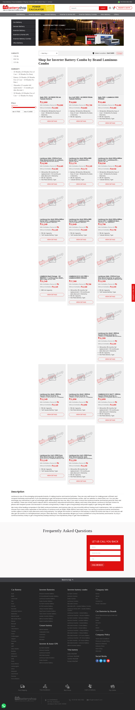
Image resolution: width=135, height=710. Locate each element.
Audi (12, 594)
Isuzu (12, 661)
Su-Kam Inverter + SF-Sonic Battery (78, 640)
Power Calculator (101, 604)
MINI (12, 644)
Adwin (97, 628)
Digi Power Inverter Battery (47, 611)
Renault (13, 624)
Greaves (42, 637)
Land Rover (14, 674)
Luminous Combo (73, 601)
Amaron (98, 618)
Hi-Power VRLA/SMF (73, 656)
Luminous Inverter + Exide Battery (78, 613)
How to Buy (99, 649)
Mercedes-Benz (16, 619)
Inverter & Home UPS (67, 14)
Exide (97, 620)
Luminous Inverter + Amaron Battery (78, 615)
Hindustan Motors (16, 611)
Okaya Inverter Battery (46, 609)
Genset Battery (50, 14)
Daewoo (14, 654)
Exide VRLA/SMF (72, 654)
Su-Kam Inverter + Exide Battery (77, 628)
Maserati (14, 671)
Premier (13, 676)
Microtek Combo (73, 604)
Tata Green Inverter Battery (47, 614)
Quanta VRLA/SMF (73, 659)
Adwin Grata (99, 630)
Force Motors (15, 679)
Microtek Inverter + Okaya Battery (78, 633)
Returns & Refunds (101, 644)
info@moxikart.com (95, 700)
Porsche (13, 641)
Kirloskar (41, 639)
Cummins (42, 634)
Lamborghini (15, 666)
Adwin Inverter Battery (46, 621)
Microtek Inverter (44, 655)
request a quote (124, 8)
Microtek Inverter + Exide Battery (77, 625)
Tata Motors (15, 629)
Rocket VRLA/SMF (73, 661)
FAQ (97, 599)
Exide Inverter (43, 660)
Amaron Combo (72, 596)
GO (97, 625)
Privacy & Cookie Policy (103, 641)
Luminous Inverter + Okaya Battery (78, 630)
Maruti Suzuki (15, 616)
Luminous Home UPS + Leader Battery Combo (79, 609)
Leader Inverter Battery (46, 616)
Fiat (12, 601)
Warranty (98, 651)
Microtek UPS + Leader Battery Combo (79, 606)
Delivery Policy (100, 646)
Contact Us (99, 601)
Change (119, 53)
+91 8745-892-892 (125, 2)
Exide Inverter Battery (45, 601)
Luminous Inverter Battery (47, 599)
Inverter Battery (35, 14)
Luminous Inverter (44, 653)
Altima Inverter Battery (46, 619)
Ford (12, 604)
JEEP (12, 646)
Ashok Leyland (43, 629)
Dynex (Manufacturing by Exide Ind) (106, 615)
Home (44, 29)
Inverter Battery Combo (88, 14)
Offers (116, 14)
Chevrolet (14, 599)
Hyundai (13, 609)
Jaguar (13, 639)
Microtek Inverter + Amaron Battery (78, 643)
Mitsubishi (14, 656)
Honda (13, 606)
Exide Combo (72, 599)
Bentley (13, 651)
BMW (12, 596)
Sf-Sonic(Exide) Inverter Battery (48, 596)
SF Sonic (98, 623)
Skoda (13, 626)
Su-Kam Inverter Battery (46, 604)
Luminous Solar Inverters (46, 658)
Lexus (13, 669)
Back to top (66, 580)
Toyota (13, 631)
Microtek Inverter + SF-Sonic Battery (78, 635)
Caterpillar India (44, 632)
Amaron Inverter (44, 650)
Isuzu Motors (15, 664)
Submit (103, 8)
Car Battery (20, 14)
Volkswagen (15, 636)
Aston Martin (15, 649)
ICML (12, 659)
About (97, 596)
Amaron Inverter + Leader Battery (78, 620)
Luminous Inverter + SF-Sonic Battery (79, 638)
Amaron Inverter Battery (46, 594)
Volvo (13, 634)
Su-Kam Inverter (44, 648)
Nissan (13, 621)
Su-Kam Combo (72, 594)
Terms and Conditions (102, 639)
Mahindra (14, 614)
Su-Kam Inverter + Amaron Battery (78, 618)
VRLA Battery (105, 14)
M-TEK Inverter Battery (46, 606)
